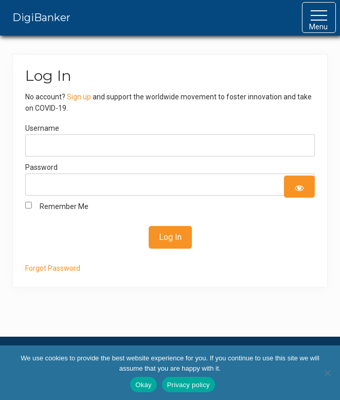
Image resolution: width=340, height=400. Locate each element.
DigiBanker (41, 17)
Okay (143, 385)
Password (41, 167)
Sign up (79, 97)
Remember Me (56, 206)
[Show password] (299, 187)
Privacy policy (188, 385)
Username (42, 128)
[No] (327, 373)
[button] (319, 17)
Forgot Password (52, 268)
